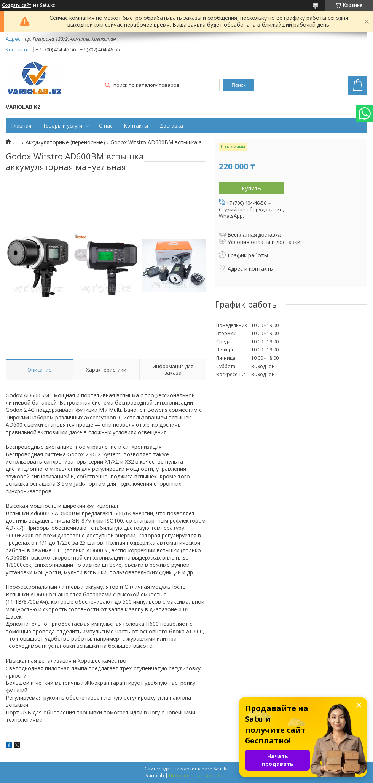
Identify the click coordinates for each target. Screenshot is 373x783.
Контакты (136, 125)
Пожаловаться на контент (198, 775)
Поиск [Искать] (238, 85)
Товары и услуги (62, 125)
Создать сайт (16, 5)
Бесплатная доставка (254, 235)
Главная (21, 125)
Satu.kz (221, 768)
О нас (105, 125)
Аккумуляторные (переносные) (65, 142)
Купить (251, 188)
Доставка (171, 125)
